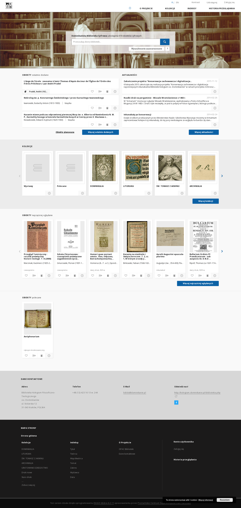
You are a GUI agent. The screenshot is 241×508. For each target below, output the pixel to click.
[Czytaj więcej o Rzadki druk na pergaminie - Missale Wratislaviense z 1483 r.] (215, 108)
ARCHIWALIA (196, 186)
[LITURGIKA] (137, 167)
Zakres (73, 467)
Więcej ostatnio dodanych (100, 132)
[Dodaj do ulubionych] (92, 91)
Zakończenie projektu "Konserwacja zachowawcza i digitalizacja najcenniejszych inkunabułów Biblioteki (157, 81)
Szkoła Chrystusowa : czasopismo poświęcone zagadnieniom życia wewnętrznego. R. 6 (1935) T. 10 (70, 256)
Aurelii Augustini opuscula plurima (169, 255)
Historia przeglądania (222, 8)
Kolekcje (170, 8)
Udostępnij (212, 2)
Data (72, 477)
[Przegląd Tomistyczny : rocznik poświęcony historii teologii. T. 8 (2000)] (37, 236)
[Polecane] (71, 167)
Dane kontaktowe (127, 453)
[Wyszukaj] (164, 42)
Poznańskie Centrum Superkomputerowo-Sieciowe (164, 503)
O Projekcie (146, 8)
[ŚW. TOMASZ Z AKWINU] (170, 167)
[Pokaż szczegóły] (115, 91)
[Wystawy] (38, 167)
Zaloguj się (229, 2)
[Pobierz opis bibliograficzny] (100, 91)
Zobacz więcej (28, 485)
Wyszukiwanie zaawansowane (146, 48)
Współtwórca (76, 458)
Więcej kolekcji (205, 201)
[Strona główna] (129, 8)
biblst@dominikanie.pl (134, 392)
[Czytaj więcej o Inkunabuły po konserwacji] (215, 124)
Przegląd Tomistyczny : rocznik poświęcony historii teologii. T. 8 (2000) (37, 256)
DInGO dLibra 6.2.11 (104, 503)
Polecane (62, 186)
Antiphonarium (31, 336)
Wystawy (28, 186)
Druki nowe (27, 472)
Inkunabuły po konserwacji (137, 114)
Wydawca (74, 472)
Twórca (73, 453)
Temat (73, 463)
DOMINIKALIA (97, 186)
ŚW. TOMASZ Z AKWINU (167, 186)
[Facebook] (176, 402)
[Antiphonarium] (37, 318)
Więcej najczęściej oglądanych (198, 283)
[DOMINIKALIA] (104, 167)
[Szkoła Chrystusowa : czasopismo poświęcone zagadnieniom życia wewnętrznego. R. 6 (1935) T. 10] (70, 236)
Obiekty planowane (65, 132)
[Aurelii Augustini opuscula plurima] (170, 236)
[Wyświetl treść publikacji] (107, 91)
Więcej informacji (205, 500)
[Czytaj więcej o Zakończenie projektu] (215, 91)
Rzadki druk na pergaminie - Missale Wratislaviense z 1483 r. (155, 98)
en (177, 2)
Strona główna (29, 435)
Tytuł (72, 449)
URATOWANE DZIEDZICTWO (35, 467)
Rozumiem (225, 500)
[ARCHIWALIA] (203, 167)
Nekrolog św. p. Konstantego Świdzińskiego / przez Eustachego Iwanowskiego (64, 98)
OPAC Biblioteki (126, 449)
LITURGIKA (128, 186)
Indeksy (192, 8)
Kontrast (196, 2)
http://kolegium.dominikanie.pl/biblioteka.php (197, 392)
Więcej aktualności (204, 132)
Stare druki (27, 477)
